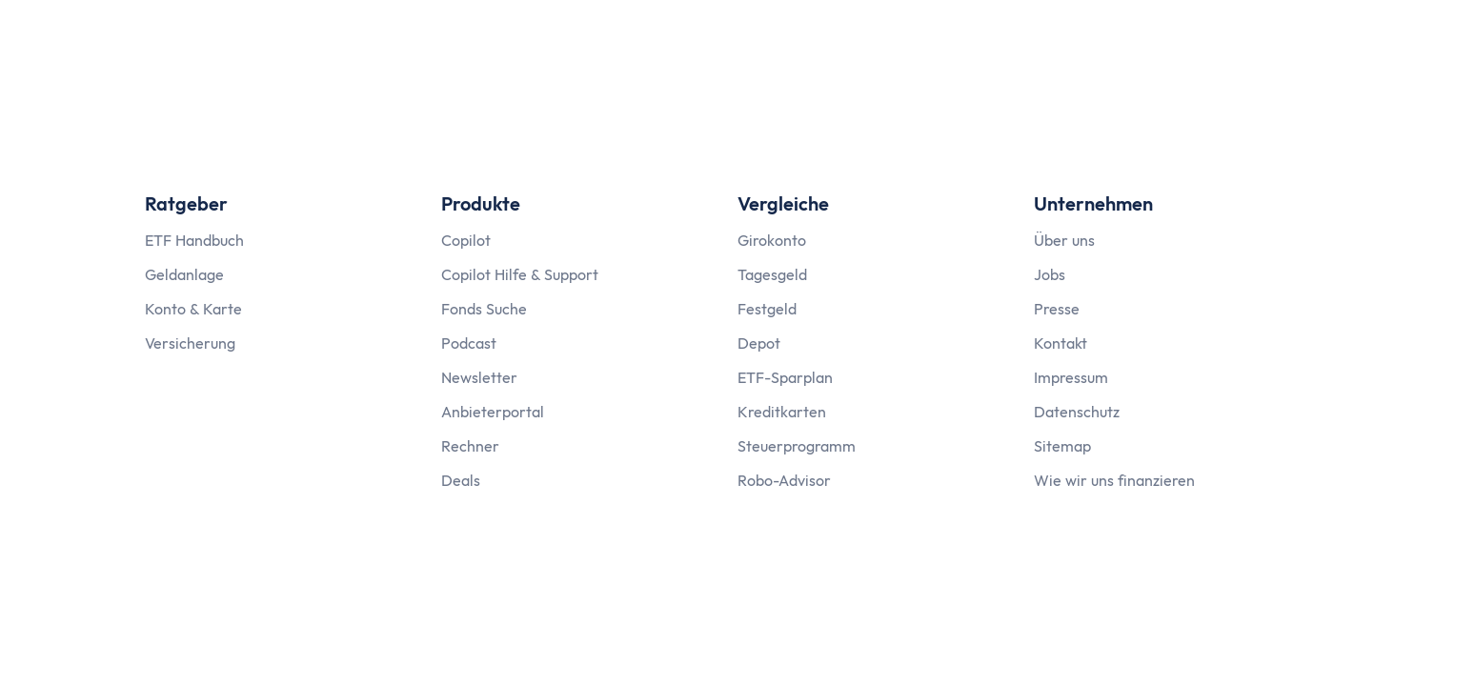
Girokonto (772, 240)
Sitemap (1062, 445)
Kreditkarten (782, 411)
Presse (1057, 308)
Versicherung (190, 343)
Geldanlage (184, 274)
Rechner (470, 445)
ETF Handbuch (194, 240)
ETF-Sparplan (785, 377)
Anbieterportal (492, 411)
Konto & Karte (193, 308)
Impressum (1071, 377)
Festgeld (767, 308)
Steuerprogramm (797, 445)
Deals (460, 480)
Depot (759, 343)
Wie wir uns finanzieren (1114, 480)
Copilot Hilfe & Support (519, 274)
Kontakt (1060, 343)
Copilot (466, 240)
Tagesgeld (772, 274)
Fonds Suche (484, 308)
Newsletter (479, 377)
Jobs (1049, 274)
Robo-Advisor (784, 480)
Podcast (468, 343)
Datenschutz (1077, 411)
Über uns (1064, 240)
